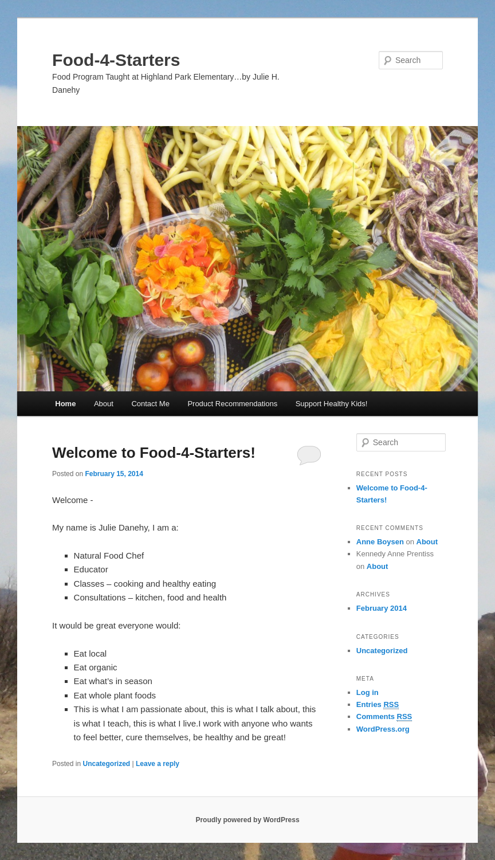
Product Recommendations (232, 403)
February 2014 (381, 608)
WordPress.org (383, 729)
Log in (367, 692)
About (103, 403)
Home (65, 403)
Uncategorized (106, 764)
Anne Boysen (380, 541)
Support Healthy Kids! (332, 403)
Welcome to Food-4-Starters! (154, 452)
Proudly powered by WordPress (247, 820)
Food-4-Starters (116, 59)
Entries (377, 704)
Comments (384, 716)
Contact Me (150, 403)
